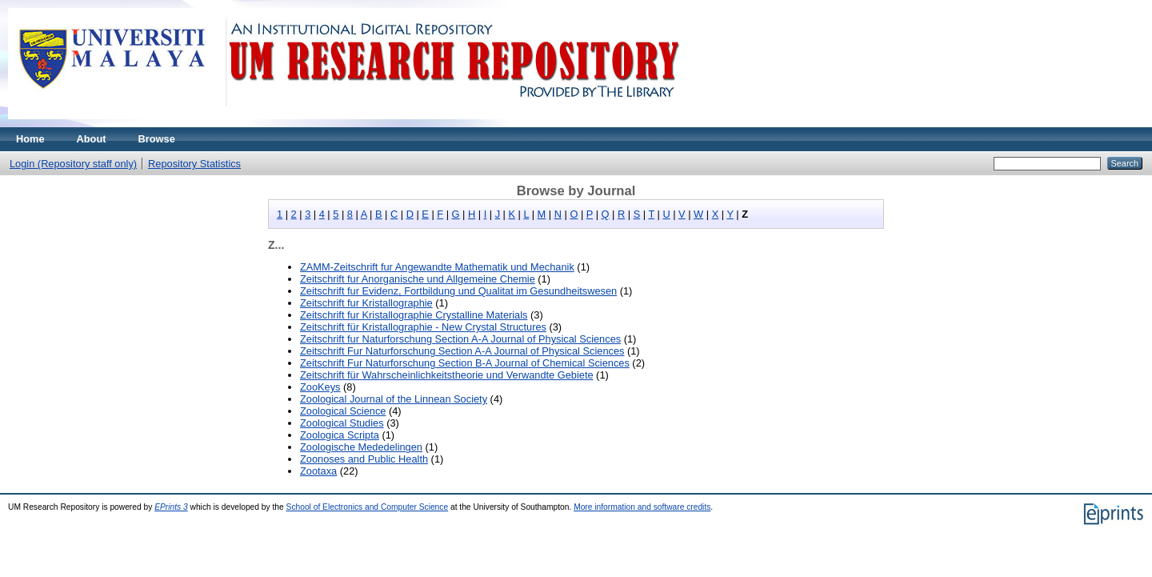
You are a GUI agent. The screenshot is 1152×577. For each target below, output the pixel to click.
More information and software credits (642, 507)
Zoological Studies (342, 423)
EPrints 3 (171, 507)
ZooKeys (320, 387)
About (91, 139)
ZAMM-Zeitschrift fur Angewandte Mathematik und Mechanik (437, 267)
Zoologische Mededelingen (361, 447)
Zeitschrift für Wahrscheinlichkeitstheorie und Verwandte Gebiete (447, 375)
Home (30, 139)
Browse (156, 139)
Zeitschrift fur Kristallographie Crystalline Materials (413, 315)
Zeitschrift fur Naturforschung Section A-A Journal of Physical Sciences (460, 339)
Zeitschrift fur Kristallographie (366, 303)
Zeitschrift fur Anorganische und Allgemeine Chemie (417, 279)
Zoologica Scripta (339, 435)
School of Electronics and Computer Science (367, 507)
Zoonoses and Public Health (364, 459)
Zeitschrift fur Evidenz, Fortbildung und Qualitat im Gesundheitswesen (458, 291)
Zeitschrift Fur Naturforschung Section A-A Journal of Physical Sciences (462, 351)
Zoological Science (343, 411)
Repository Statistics (194, 164)
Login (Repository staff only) (73, 164)
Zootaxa (318, 471)
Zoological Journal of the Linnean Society (393, 399)
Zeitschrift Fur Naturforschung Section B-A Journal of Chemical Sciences (465, 363)
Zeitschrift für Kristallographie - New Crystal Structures (423, 327)
